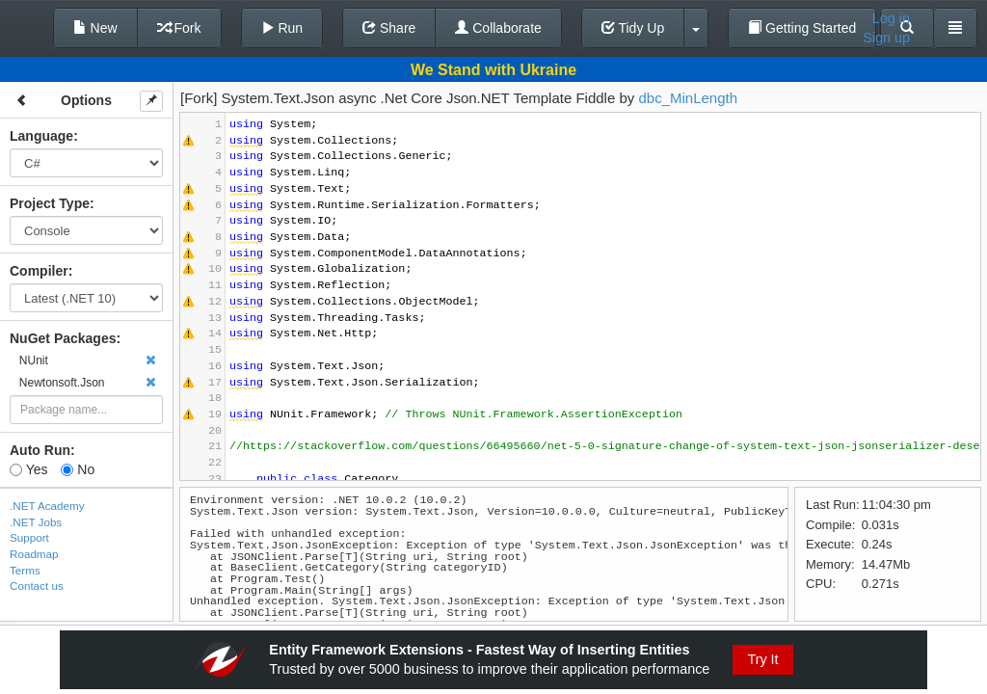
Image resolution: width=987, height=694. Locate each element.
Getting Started (802, 28)
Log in (891, 18)
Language (41, 136)
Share (388, 28)
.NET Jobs (36, 522)
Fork (179, 28)
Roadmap (34, 553)
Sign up (886, 37)
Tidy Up (632, 28)
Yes (28, 469)
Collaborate (498, 28)
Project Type (50, 203)
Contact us (37, 585)
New (95, 28)
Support (29, 537)
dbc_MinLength (687, 98)
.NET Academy (47, 505)
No (77, 469)
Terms (25, 570)
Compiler (39, 271)
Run (282, 28)
